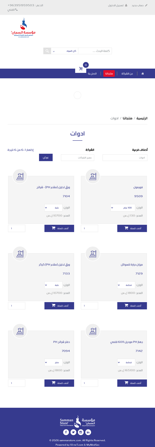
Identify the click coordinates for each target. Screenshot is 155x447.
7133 (64, 270)
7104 (64, 192)
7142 (137, 347)
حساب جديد (139, 5)
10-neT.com (76, 445)
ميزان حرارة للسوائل (130, 261)
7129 (137, 270)
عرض (46, 157)
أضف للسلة (130, 222)
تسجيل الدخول (117, 5)
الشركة (90, 149)
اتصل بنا (92, 73)
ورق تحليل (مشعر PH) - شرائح (52, 184)
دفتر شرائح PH (60, 339)
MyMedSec (92, 445)
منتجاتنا (109, 73)
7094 (64, 347)
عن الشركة (127, 73)
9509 (137, 192)
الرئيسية (142, 118)
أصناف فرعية (139, 149)
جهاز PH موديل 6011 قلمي (126, 339)
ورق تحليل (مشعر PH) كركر (53, 261)
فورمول (136, 184)
